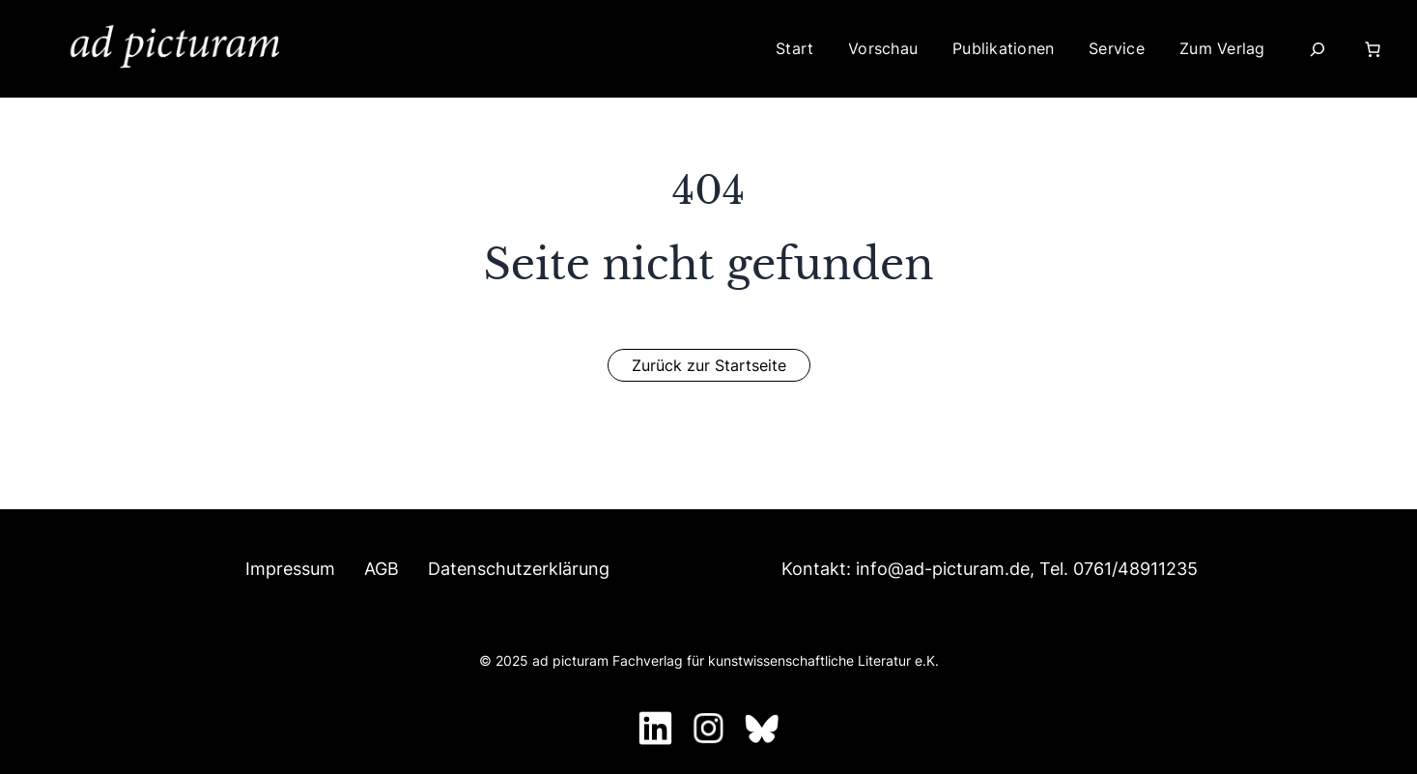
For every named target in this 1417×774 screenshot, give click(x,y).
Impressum (290, 569)
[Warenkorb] (1376, 49)
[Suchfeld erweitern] (1318, 48)
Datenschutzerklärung (518, 569)
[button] (709, 365)
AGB (381, 569)
